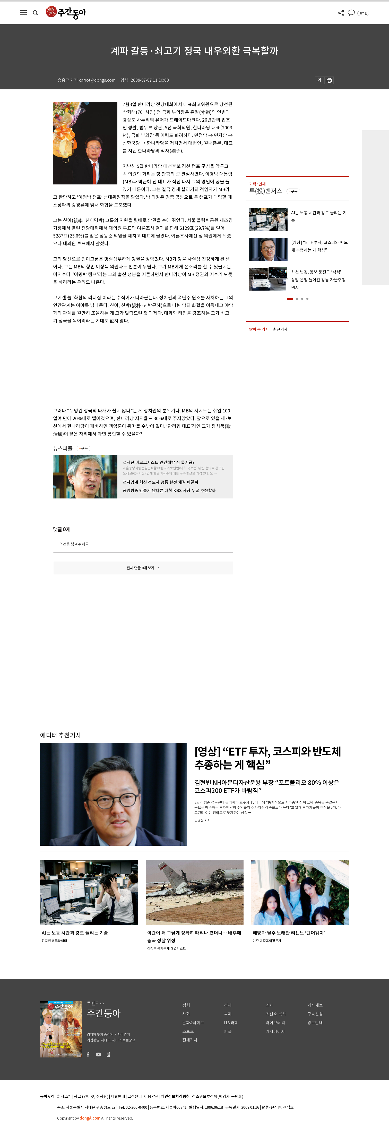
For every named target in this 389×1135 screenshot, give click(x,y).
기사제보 (315, 1005)
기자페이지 (275, 1031)
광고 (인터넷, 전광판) (91, 1097)
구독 (84, 448)
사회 (186, 1014)
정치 (186, 1005)
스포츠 (188, 1031)
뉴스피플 (63, 448)
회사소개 (64, 1097)
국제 (228, 1014)
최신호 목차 (276, 1014)
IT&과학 (231, 1022)
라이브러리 (275, 1022)
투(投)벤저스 (265, 191)
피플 (228, 1031)
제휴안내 (118, 1097)
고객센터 (134, 1097)
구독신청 (315, 1014)
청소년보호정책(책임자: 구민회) (217, 1097)
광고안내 (315, 1022)
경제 (228, 1005)
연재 (269, 1005)
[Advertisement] (130, 365)
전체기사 (190, 1040)
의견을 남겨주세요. (74, 544)
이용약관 (151, 1097)
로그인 (363, 13)
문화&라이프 (193, 1022)
